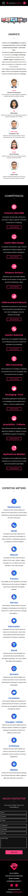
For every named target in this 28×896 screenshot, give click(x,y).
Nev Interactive (17, 892)
